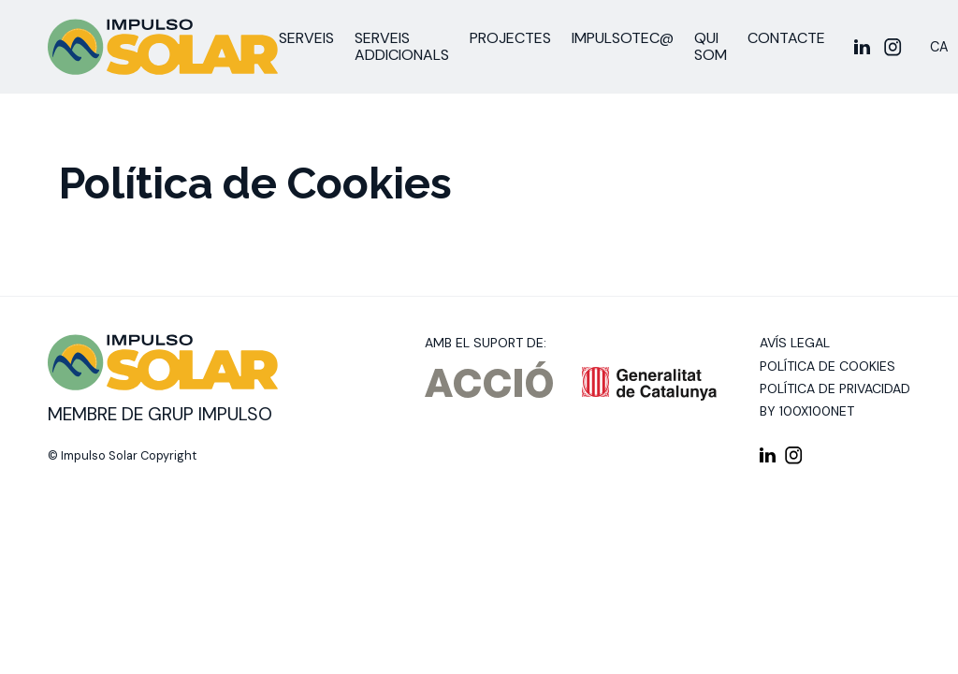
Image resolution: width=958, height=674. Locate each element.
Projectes (510, 38)
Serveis (306, 38)
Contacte (786, 38)
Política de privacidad (835, 388)
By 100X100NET (807, 411)
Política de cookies (827, 366)
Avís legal (795, 342)
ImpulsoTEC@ (623, 38)
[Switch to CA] (939, 47)
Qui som (710, 46)
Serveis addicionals (402, 46)
